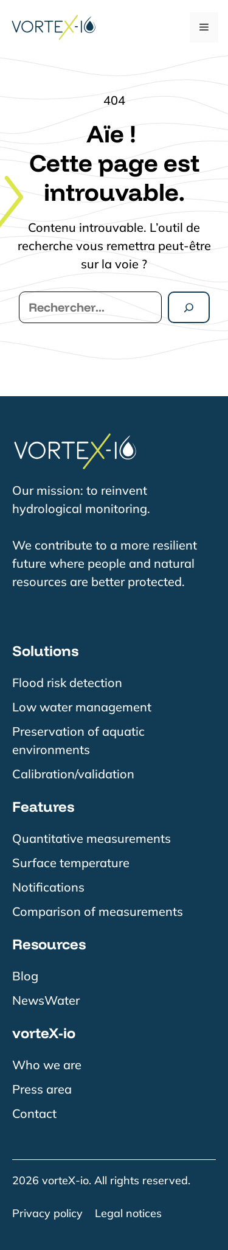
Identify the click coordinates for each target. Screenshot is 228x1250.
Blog (25, 975)
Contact (34, 1113)
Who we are (46, 1064)
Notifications (48, 887)
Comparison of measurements (97, 911)
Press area (42, 1089)
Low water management (81, 706)
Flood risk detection (67, 682)
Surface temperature (71, 862)
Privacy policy (47, 1213)
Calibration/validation (73, 773)
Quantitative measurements (91, 838)
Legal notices (128, 1213)
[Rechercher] (189, 307)
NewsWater (46, 1000)
